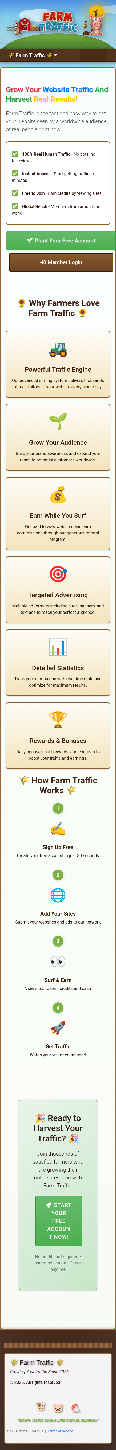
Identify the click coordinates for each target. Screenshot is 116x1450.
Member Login (61, 262)
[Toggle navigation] (32, 55)
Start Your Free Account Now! (59, 1221)
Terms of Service (60, 1431)
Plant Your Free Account (61, 240)
